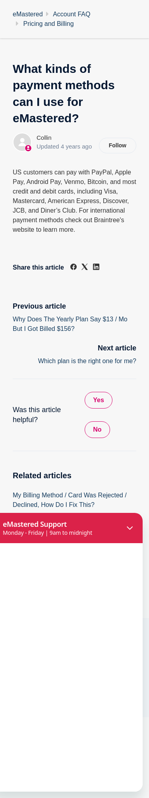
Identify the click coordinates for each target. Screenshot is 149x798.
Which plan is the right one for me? (87, 361)
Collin (44, 137)
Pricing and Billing (48, 23)
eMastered (28, 14)
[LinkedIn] (96, 267)
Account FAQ (71, 14)
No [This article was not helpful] (97, 429)
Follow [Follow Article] (117, 145)
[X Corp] (84, 267)
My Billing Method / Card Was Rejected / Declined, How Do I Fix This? (70, 500)
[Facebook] (73, 267)
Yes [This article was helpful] (98, 400)
